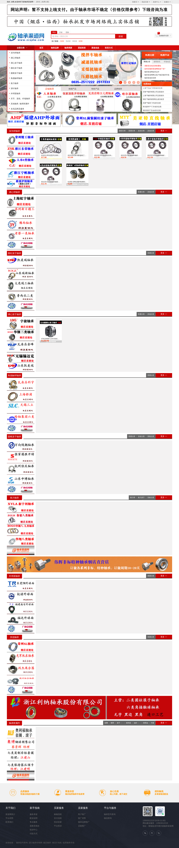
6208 (80, 41)
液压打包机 (57, 843)
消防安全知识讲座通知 (152, 66)
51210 (68, 41)
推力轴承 (14, 83)
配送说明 (33, 818)
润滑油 (145, 723)
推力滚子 (141, 497)
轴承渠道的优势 (150, 78)
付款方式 (33, 833)
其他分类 (150, 131)
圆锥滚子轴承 (16, 73)
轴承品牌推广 (84, 822)
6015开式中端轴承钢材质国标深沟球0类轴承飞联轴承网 (157, 155)
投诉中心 (33, 830)
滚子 (118, 723)
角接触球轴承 (16, 78)
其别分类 (141, 131)
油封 (135, 723)
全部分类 (21, 48)
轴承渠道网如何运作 (151, 72)
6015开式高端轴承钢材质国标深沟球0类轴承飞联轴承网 (50, 182)
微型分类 (122, 131)
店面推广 (82, 826)
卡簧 (152, 723)
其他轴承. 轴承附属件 (20, 104)
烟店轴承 (47, 843)
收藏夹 (167, 2)
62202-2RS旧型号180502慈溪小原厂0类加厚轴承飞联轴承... (77, 182)
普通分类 (131, 131)
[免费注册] (45, 2)
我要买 (135, 2)
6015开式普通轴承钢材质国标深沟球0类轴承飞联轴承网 (130, 155)
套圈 (106, 723)
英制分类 (150, 436)
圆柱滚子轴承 (16, 68)
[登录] (38, 2)
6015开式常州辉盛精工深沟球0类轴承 (77, 155)
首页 (41, 48)
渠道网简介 (10, 814)
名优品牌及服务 (17, 109)
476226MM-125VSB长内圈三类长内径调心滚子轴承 (50, 339)
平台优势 (9, 818)
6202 (62, 41)
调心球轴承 (15, 58)
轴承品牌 (55, 48)
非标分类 (141, 436)
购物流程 (58, 814)
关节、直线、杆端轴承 (20, 98)
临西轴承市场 (68, 843)
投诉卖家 (58, 822)
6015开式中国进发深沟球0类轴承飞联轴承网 (104, 155)
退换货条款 (34, 826)
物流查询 (108, 818)
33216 (74, 41)
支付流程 (58, 818)
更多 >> (164, 131)
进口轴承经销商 (35, 843)
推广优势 (82, 818)
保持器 (128, 723)
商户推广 (82, 814)
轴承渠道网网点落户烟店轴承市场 (156, 75)
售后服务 (33, 822)
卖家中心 (157, 2)
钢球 (112, 723)
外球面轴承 (15, 93)
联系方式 (109, 48)
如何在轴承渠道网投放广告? (154, 69)
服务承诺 (33, 814)
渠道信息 (95, 48)
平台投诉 (58, 826)
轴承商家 (68, 48)
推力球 (132, 497)
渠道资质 (82, 48)
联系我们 (9, 822)
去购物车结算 (164, 36)
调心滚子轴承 (16, 63)
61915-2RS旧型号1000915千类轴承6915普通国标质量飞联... (50, 155)
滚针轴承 (14, 88)
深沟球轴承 (15, 53)
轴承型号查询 (110, 814)
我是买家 (146, 2)
